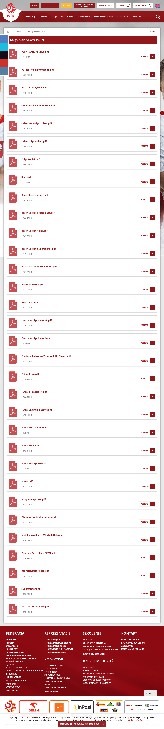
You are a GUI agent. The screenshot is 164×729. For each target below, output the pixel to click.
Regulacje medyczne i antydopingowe (24, 670)
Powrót (152, 32)
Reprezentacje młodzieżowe (57, 643)
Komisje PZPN (12, 649)
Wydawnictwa (13, 687)
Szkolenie (84, 16)
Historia (10, 643)
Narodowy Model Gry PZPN (84, 5)
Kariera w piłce (13, 677)
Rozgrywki (67, 16)
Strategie (122, 16)
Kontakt (138, 16)
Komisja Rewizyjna (15, 652)
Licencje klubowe (52, 691)
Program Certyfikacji (93, 677)
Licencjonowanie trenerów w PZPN (100, 649)
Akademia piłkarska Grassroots (98, 674)
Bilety (124, 5)
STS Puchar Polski (53, 675)
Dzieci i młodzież (103, 16)
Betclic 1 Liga (50, 668)
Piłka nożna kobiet (53, 681)
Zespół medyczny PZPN (17, 667)
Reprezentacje (49, 16)
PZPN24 (66, 5)
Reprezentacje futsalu (55, 652)
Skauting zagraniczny (94, 654)
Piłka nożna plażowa (55, 687)
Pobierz (147, 56)
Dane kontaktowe (130, 639)
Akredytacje (127, 646)
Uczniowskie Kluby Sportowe (97, 680)
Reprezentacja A (52, 639)
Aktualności (12, 639)
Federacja (30, 16)
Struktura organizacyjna (19, 655)
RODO (34, 5)
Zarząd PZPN (12, 646)
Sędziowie (11, 664)
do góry (151, 693)
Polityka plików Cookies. (137, 720)
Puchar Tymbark (91, 670)
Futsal (47, 684)
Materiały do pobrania (132, 649)
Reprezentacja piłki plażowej (58, 649)
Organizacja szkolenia (94, 643)
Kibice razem (12, 690)
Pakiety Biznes (105, 5)
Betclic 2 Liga (50, 672)
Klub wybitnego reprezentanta (21, 658)
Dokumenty (11, 674)
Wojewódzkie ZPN (14, 661)
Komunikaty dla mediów (133, 643)
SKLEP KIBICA (144, 5)
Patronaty (11, 684)
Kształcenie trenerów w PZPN (97, 646)
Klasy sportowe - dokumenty (97, 683)
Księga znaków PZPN (16, 680)
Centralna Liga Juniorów (57, 678)
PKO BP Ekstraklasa (53, 665)
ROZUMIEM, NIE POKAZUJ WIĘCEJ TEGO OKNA (83, 724)
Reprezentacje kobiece (55, 646)
